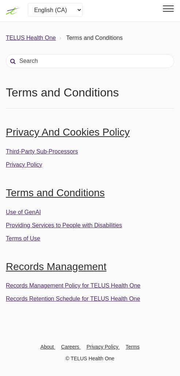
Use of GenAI (23, 212)
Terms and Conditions (55, 192)
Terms (132, 347)
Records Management (56, 266)
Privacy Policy (24, 165)
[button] (167, 8)
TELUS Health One (31, 38)
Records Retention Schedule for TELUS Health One (73, 299)
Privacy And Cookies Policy (68, 132)
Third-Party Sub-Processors (42, 151)
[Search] (90, 61)
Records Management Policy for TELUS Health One (73, 285)
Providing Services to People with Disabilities (64, 225)
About (48, 347)
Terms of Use (23, 238)
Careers (71, 347)
